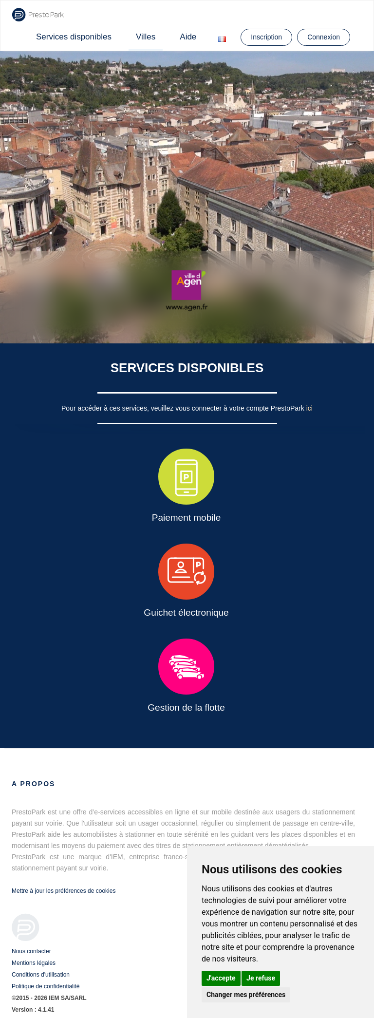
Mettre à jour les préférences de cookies (63, 890)
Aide (188, 36)
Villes (145, 36)
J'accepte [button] (221, 978)
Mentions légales (34, 963)
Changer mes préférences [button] (245, 995)
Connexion (323, 37)
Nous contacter (31, 951)
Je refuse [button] (260, 978)
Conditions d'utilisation (41, 974)
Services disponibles (74, 36)
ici (309, 408)
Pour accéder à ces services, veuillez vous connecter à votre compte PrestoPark (183, 408)
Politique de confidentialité (45, 986)
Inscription (266, 37)
